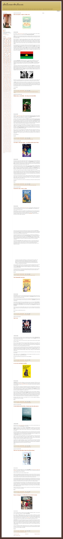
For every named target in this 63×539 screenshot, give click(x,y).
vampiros (6, 43)
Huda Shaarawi (5, 123)
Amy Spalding (17, 492)
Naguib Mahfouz (6, 53)
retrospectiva (8, 58)
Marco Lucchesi (6, 130)
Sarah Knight (10, 141)
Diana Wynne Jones (9, 82)
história (10, 41)
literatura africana (29, 91)
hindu (4, 105)
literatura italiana (5, 64)
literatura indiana (4, 149)
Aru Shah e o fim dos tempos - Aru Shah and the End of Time (26, 142)
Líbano (10, 72)
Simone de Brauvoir (8, 143)
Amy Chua (8, 109)
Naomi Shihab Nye (8, 86)
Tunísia (10, 146)
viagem (4, 152)
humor (23, 402)
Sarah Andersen (7, 88)
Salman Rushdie (4, 66)
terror (9, 57)
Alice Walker (10, 108)
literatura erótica (5, 41)
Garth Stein (10, 120)
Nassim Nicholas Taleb (8, 134)
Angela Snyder (6, 110)
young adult (28, 492)
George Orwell (9, 121)
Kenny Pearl (10, 128)
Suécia (7, 145)
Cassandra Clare (7, 112)
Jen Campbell (8, 94)
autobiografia (18, 402)
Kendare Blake (6, 128)
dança (9, 50)
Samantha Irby (29, 402)
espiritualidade (4, 54)
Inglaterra (4, 58)
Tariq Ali (8, 69)
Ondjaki (4, 68)
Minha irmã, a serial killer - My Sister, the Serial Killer (25, 95)
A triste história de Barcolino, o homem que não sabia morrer (26, 406)
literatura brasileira (5, 45)
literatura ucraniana (5, 150)
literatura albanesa (4, 106)
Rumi (3, 88)
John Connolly (6, 95)
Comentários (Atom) (18, 535)
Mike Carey (5, 73)
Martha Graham (6, 97)
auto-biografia (5, 50)
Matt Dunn (10, 97)
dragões (7, 79)
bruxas (4, 48)
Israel (5, 94)
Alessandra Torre (8, 65)
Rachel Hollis (8, 138)
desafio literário (25, 91)
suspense (4, 65)
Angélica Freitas (9, 91)
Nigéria (33, 91)
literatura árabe (8, 48)
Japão (4, 72)
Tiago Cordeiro (7, 146)
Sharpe (8, 66)
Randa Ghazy (7, 139)
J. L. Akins (8, 124)
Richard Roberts (8, 68)
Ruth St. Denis (8, 101)
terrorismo (4, 91)
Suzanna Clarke (4, 145)
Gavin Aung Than (5, 121)
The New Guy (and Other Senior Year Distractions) (24, 450)
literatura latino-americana (6, 60)
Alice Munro (7, 108)
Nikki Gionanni (7, 135)
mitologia (10, 49)
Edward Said (4, 116)
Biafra (17, 91)
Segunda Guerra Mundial (5, 102)
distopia (4, 79)
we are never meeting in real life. (20, 363)
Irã (3, 75)
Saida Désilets (4, 141)
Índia (6, 91)
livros (31, 91)
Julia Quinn (7, 72)
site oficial (28, 517)
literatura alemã (5, 90)
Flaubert (8, 119)
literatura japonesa (9, 106)
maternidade (9, 150)
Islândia (8, 123)
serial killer (9, 90)
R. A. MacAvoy (4, 138)
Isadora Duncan (7, 75)
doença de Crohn (21, 383)
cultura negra (20, 402)
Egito (3, 47)
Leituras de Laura (13, 4)
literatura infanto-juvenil (8, 42)
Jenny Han (7, 76)
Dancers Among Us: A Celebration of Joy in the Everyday (25, 494)
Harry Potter (7, 84)
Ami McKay (5, 109)
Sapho (7, 141)
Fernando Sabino (6, 83)
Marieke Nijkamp (5, 131)
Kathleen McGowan (6, 127)
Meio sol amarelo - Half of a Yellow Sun (22, 14)
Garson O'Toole (6, 120)
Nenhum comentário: (22, 90)
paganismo (9, 64)
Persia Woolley (8, 87)
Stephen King (4, 69)
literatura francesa (5, 49)
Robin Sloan (5, 101)
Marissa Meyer (9, 77)
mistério (9, 55)
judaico (10, 105)
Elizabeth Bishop (4, 117)
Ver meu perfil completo (6, 34)
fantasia (7, 39)
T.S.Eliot (4, 146)
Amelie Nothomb (5, 61)
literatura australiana (7, 62)
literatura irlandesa (8, 80)
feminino (6, 46)
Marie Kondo (10, 130)
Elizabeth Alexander (8, 116)
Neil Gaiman (8, 47)
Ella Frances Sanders (9, 117)
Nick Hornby (4, 135)
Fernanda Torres (4, 119)
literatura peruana (8, 149)
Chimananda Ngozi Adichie (21, 91)
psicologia (4, 108)
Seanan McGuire (5, 142)
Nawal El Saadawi (8, 98)
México (4, 134)
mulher (9, 46)
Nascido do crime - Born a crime (20, 188)
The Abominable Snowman (19, 277)
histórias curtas (7, 105)
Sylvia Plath (10, 145)
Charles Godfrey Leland (8, 113)
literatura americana (26, 402)
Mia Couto (5, 98)
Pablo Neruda (4, 87)
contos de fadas (8, 70)
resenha (35, 91)
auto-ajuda (6, 57)
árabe (10, 45)
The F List (16, 318)
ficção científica (5, 51)
